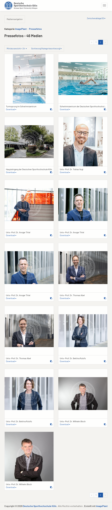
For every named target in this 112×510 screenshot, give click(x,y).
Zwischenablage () (96, 18)
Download (11, 109)
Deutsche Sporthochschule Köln (39, 506)
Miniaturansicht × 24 (17, 48)
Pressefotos (35, 28)
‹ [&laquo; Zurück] (91, 42)
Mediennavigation (15, 19)
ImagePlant (21, 28)
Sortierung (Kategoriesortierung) (46, 48)
